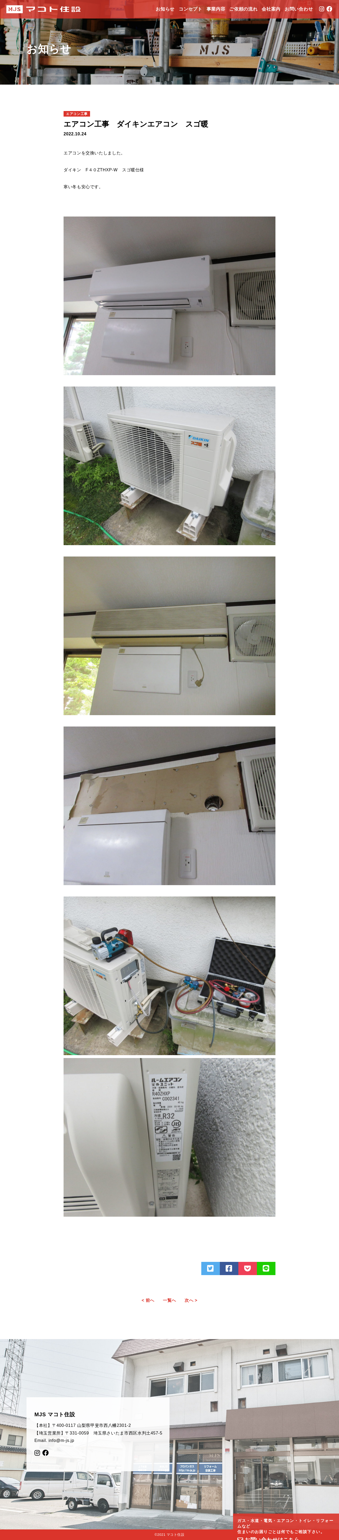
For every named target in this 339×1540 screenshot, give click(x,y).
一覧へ (169, 1300)
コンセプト (190, 9)
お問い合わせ (299, 9)
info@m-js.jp (61, 1440)
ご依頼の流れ (243, 9)
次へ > (191, 1300)
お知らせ (165, 9)
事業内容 (216, 9)
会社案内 (271, 9)
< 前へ (148, 1300)
